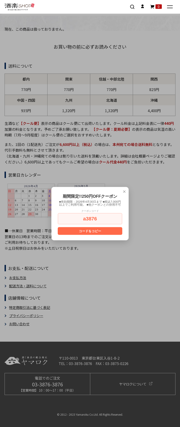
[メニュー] (170, 7)
